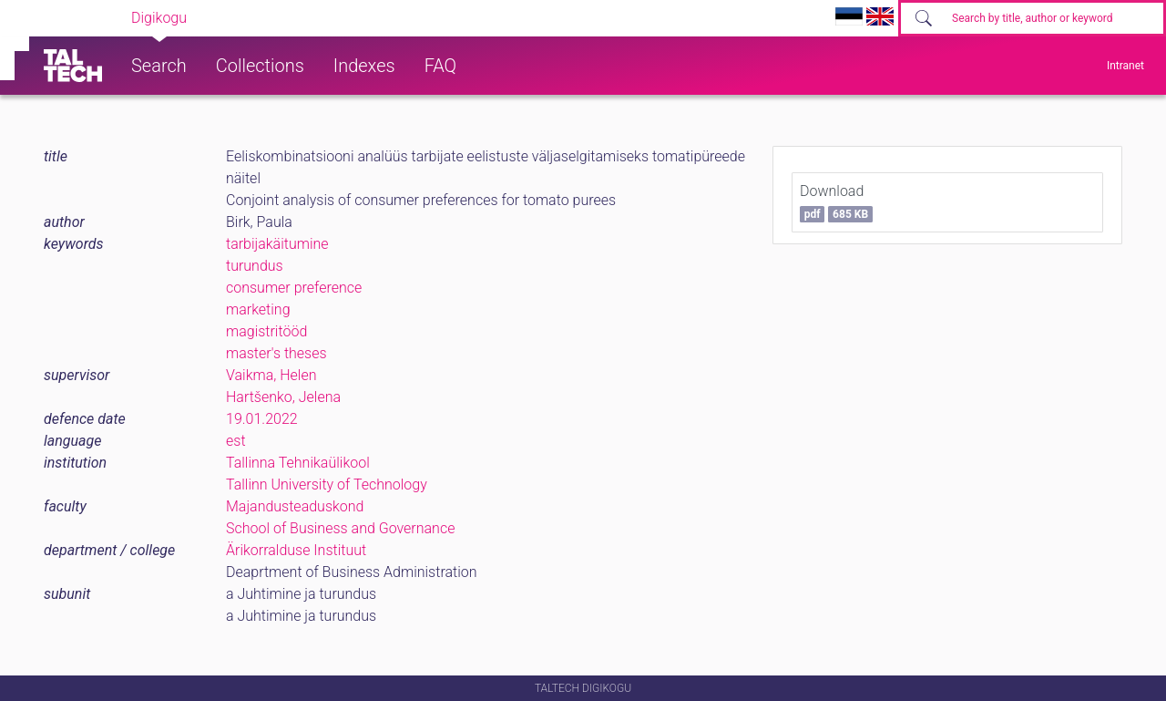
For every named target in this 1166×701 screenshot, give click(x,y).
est (236, 440)
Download (836, 202)
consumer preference (294, 287)
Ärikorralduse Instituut (296, 550)
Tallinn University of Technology (326, 484)
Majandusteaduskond (294, 506)
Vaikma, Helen (271, 375)
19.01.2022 (262, 419)
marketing (258, 309)
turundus (254, 265)
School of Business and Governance (340, 528)
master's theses (276, 353)
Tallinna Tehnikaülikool (298, 462)
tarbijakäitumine (277, 244)
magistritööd (266, 331)
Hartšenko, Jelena (283, 397)
